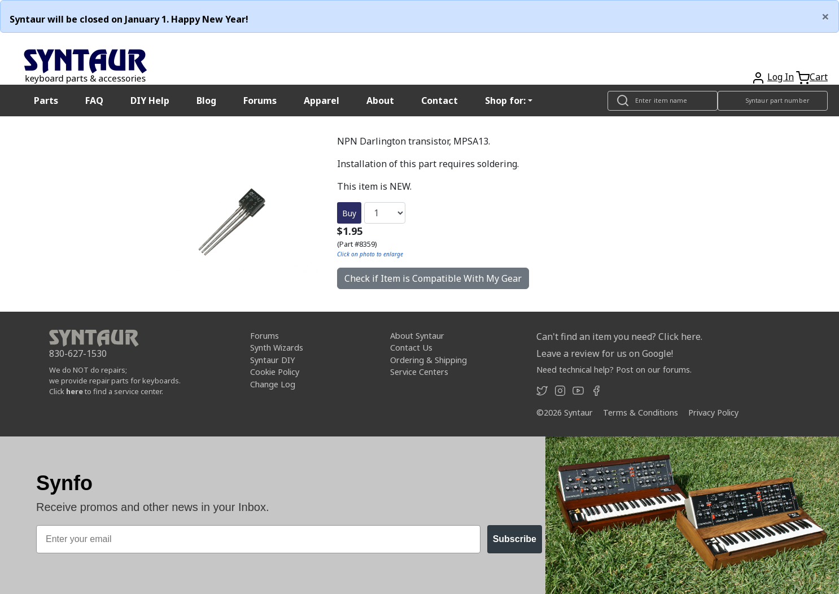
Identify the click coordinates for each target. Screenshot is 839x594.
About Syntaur (417, 335)
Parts (46, 100)
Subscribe (514, 539)
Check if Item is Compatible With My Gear (433, 278)
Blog (206, 100)
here (74, 391)
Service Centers (419, 371)
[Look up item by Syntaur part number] (773, 101)
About (380, 100)
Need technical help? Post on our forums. (614, 369)
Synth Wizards (276, 347)
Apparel (321, 100)
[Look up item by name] (663, 101)
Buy (349, 213)
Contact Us (411, 347)
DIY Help (149, 100)
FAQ (94, 100)
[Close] (825, 16)
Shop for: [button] (505, 100)
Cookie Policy (274, 371)
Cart (819, 77)
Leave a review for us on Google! (604, 353)
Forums (260, 100)
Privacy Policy (713, 412)
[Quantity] (384, 213)
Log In (780, 77)
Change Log (272, 384)
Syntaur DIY (272, 360)
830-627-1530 (78, 353)
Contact (439, 100)
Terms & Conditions (640, 412)
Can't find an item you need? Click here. (619, 336)
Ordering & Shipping (428, 360)
